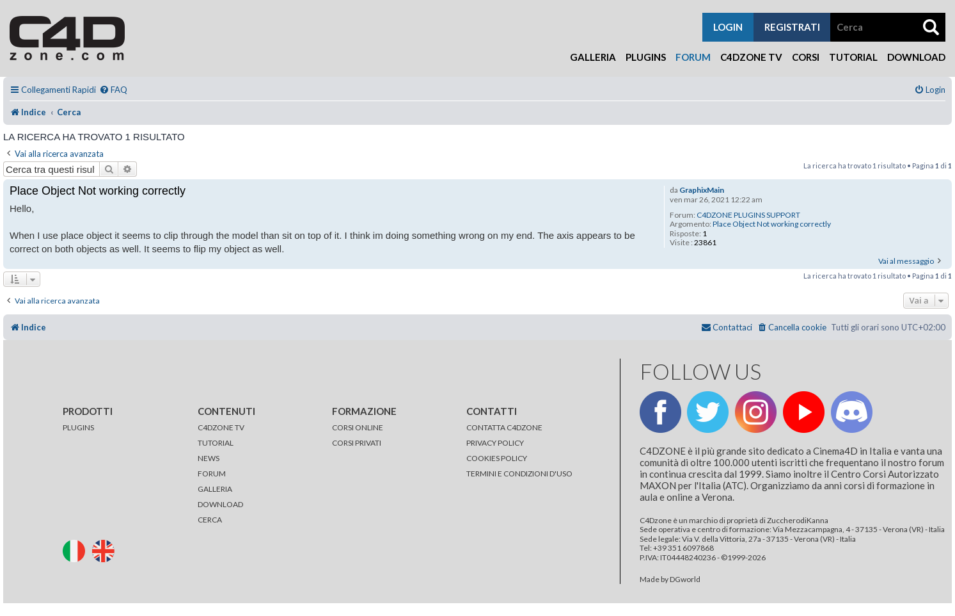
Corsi (805, 57)
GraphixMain (701, 190)
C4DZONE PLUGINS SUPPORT (748, 215)
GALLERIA (215, 489)
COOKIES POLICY (496, 458)
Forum (693, 57)
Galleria (593, 57)
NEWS (208, 458)
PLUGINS (78, 427)
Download (916, 57)
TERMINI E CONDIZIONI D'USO (519, 473)
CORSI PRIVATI (356, 443)
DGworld (685, 579)
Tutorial (853, 57)
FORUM (212, 473)
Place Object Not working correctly (772, 224)
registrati (792, 27)
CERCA (210, 519)
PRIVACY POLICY (495, 443)
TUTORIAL (215, 443)
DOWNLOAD (220, 504)
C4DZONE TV (221, 427)
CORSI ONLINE (357, 427)
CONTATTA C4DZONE (504, 427)
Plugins (646, 57)
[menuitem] (113, 90)
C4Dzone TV (751, 57)
